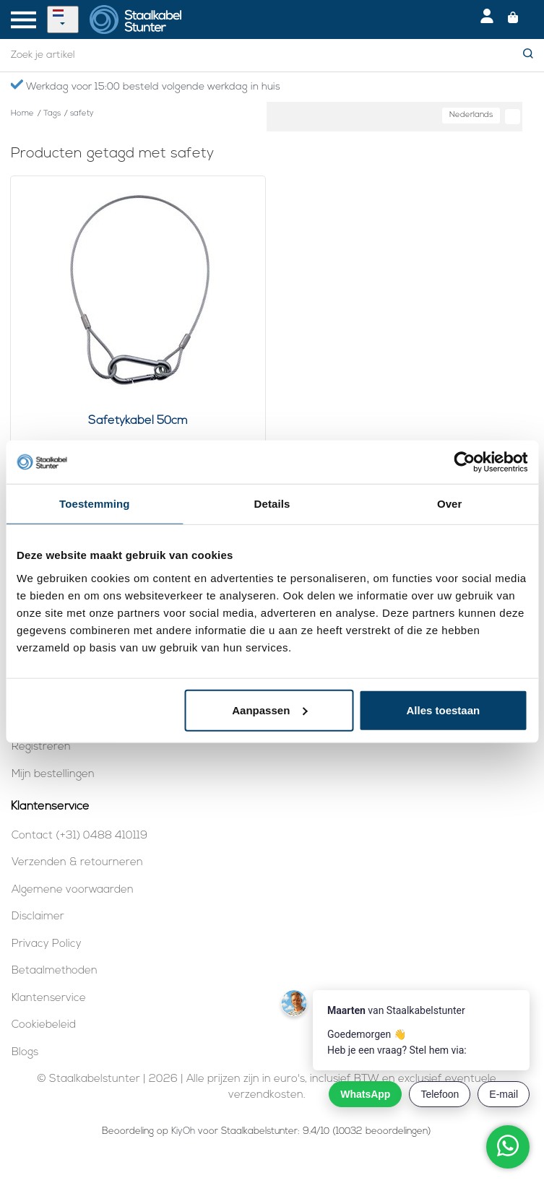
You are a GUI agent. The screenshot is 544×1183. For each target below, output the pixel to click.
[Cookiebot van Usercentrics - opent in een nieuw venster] (464, 462)
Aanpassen (269, 709)
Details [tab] (272, 504)
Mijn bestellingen (53, 774)
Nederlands (471, 115)
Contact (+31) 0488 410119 (79, 836)
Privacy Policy (47, 944)
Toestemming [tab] (94, 504)
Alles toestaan (443, 709)
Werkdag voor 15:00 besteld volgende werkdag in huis (145, 85)
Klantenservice (49, 998)
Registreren (41, 747)
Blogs (25, 1052)
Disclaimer (38, 916)
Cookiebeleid (44, 1025)
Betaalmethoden (55, 971)
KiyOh (183, 1131)
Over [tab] (449, 504)
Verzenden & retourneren (77, 862)
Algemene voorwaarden (73, 890)
